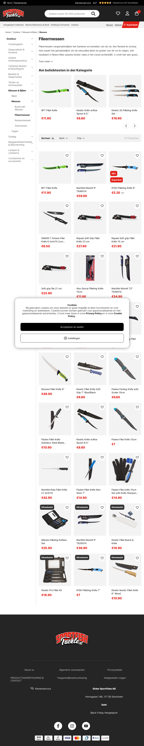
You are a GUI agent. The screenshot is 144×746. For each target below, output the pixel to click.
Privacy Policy (94, 313)
